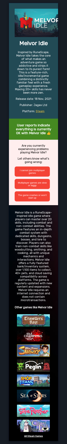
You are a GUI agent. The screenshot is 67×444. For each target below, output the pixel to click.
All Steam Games (33, 436)
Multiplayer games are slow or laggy (32, 184)
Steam (40, 111)
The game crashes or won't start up (32, 196)
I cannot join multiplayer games (32, 171)
